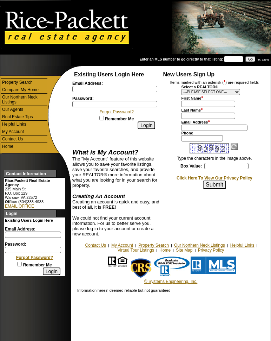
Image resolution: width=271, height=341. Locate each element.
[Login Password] (33, 250)
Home (7, 146)
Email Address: (20, 229)
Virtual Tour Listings (136, 250)
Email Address (194, 122)
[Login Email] (33, 235)
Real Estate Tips (17, 116)
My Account (13, 131)
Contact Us (12, 139)
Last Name (191, 110)
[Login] (51, 271)
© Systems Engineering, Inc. (171, 281)
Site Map (184, 250)
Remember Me (34, 265)
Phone (187, 133)
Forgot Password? (34, 257)
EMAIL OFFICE (19, 206)
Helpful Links (14, 124)
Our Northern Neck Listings (20, 100)
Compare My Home (20, 89)
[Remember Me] (19, 264)
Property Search (17, 82)
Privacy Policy (211, 250)
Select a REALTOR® (199, 87)
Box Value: (191, 166)
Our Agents (12, 109)
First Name (191, 98)
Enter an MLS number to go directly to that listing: (181, 59)
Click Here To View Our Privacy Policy (214, 178)
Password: (15, 244)
